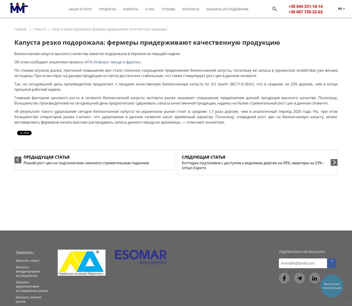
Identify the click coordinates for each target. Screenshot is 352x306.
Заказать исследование (227, 9)
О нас (150, 9)
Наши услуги (80, 9)
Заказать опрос (28, 260)
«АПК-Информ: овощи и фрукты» (112, 62)
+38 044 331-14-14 (305, 6)
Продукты (107, 9)
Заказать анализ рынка (28, 299)
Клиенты (130, 9)
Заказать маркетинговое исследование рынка (32, 286)
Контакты (190, 9)
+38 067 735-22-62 (305, 11)
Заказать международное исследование (28, 271)
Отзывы (168, 9)
